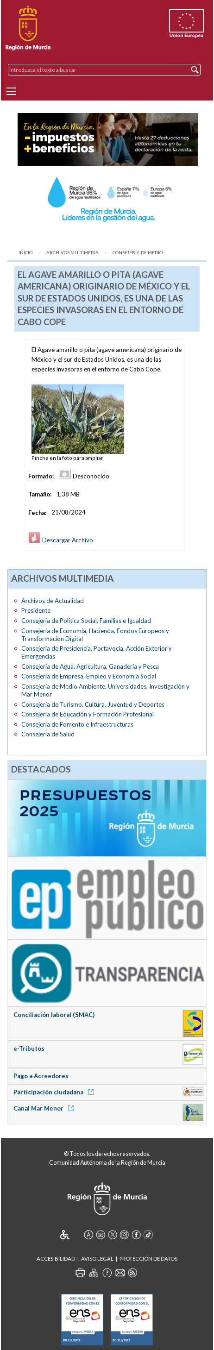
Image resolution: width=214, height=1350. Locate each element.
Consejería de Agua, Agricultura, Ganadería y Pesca (90, 666)
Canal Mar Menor (45, 1108)
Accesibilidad (56, 1259)
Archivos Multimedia (72, 252)
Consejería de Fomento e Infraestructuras (77, 724)
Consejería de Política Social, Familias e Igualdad (86, 620)
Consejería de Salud (48, 734)
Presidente (35, 610)
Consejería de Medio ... (139, 252)
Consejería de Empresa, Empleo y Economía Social (88, 676)
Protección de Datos (148, 1259)
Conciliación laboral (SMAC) (53, 1014)
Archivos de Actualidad (52, 600)
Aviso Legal (97, 1259)
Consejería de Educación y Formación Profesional (87, 714)
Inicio (25, 252)
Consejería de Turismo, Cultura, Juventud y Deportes (92, 704)
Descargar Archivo (60, 540)
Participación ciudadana (55, 1092)
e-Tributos (28, 1048)
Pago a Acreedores (41, 1076)
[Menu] (11, 91)
